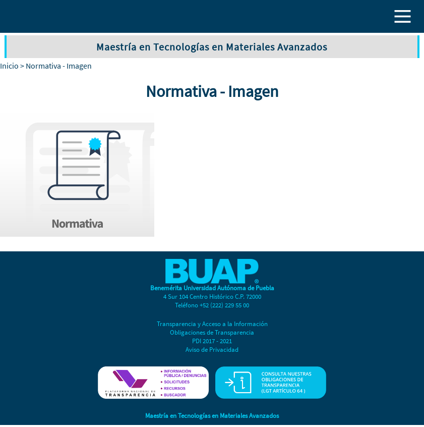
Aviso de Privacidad (212, 349)
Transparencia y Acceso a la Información (212, 323)
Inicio (9, 66)
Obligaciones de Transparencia (212, 332)
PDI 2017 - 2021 (212, 341)
